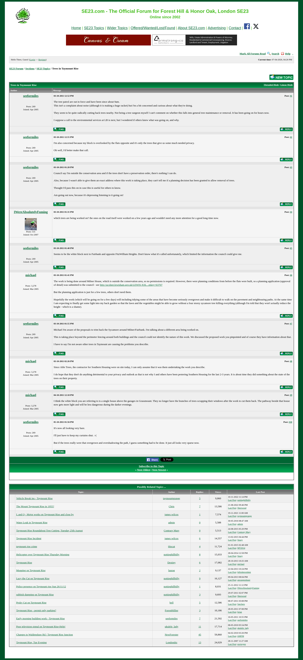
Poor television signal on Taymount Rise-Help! (40, 626)
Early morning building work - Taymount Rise (40, 618)
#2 (291, 137)
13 (199, 642)
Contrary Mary (171, 530)
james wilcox (171, 514)
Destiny (171, 562)
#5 (291, 248)
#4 (291, 212)
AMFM (240, 636)
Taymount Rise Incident (28, 538)
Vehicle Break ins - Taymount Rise (34, 498)
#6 (291, 275)
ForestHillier (171, 610)
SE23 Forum (16, 68)
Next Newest (159, 469)
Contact (235, 28)
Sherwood (241, 508)
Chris (171, 506)
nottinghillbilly (244, 500)
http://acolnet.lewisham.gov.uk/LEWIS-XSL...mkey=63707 (131, 284)
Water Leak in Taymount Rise (31, 522)
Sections (30, 68)
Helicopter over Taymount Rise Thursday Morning (42, 554)
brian (239, 612)
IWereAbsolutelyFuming (31, 212)
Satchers (241, 604)
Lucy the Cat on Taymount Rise (32, 578)
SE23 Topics (94, 28)
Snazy (240, 540)
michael (30, 275)
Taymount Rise (24, 562)
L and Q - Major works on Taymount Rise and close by (45, 514)
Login (32, 59)
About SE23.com (191, 28)
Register (42, 59)
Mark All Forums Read (253, 53)
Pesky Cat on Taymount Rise (31, 602)
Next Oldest (143, 469)
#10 (290, 422)
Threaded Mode (271, 85)
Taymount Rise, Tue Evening (31, 642)
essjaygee (241, 644)
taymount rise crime (26, 546)
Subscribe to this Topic (151, 466)
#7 (291, 323)
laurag (171, 570)
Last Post (232, 500)
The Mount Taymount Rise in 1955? (35, 506)
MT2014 (241, 548)
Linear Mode (286, 85)
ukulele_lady (171, 626)
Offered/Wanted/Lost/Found (153, 28)
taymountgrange (171, 498)
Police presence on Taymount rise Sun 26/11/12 (41, 586)
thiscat (171, 546)
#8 (291, 361)
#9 (291, 395)
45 (199, 634)
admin (171, 522)
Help (286, 53)
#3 (291, 167)
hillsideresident (244, 572)
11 (200, 626)
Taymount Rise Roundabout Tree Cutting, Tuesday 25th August (49, 530)
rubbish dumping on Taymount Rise (35, 594)
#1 (291, 96)
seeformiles (30, 96)
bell (172, 602)
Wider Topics (117, 28)
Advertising (217, 28)
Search (273, 53)
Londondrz (171, 642)
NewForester (171, 634)
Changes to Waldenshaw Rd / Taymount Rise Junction (44, 634)
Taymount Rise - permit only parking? (36, 610)
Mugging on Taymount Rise (30, 570)
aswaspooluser (243, 580)
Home (76, 28)
